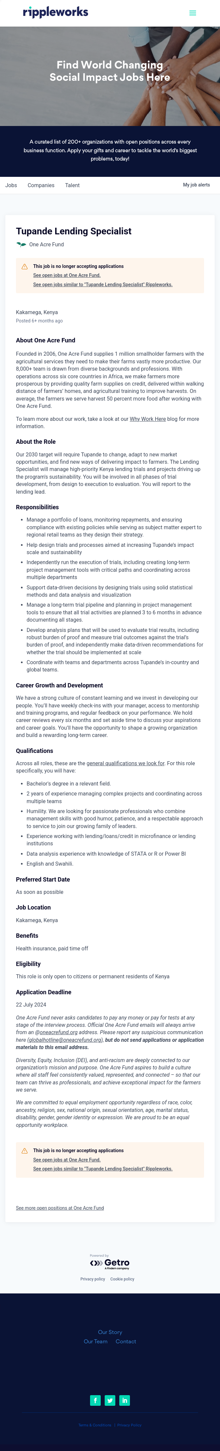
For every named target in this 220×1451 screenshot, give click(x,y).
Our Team (98, 1342)
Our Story (110, 1332)
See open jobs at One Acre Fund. (67, 275)
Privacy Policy (129, 1425)
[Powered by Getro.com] (110, 1262)
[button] (192, 17)
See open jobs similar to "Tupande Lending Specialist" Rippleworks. (102, 284)
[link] (55, 13)
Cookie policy (122, 1279)
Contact (126, 1342)
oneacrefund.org (59, 1032)
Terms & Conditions (94, 1425)
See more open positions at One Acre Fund (60, 1208)
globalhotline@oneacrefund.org (65, 1040)
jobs (11, 185)
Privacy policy (92, 1279)
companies (41, 185)
